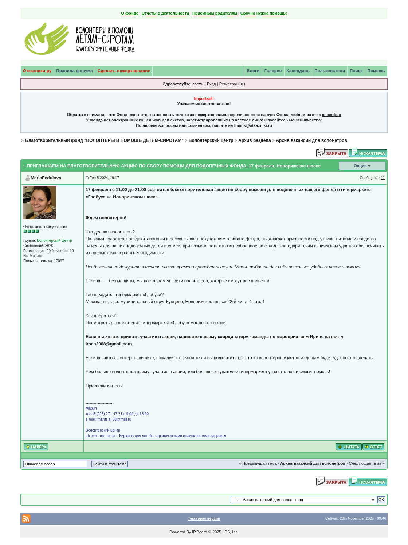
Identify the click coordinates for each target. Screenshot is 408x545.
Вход (211, 84)
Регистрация (231, 84)
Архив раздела (254, 140)
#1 (383, 178)
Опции (360, 165)
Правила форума (74, 71)
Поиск (356, 71)
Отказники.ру (37, 71)
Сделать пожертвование (124, 71)
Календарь (298, 71)
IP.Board (199, 532)
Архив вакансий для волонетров (311, 140)
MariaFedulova (46, 178)
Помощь (376, 71)
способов (331, 114)
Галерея (273, 71)
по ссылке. (216, 322)
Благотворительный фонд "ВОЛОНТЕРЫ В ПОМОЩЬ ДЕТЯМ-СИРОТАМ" (104, 140)
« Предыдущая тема (258, 463)
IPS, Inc (230, 532)
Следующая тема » (367, 463)
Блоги (253, 71)
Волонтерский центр (211, 140)
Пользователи (329, 71)
